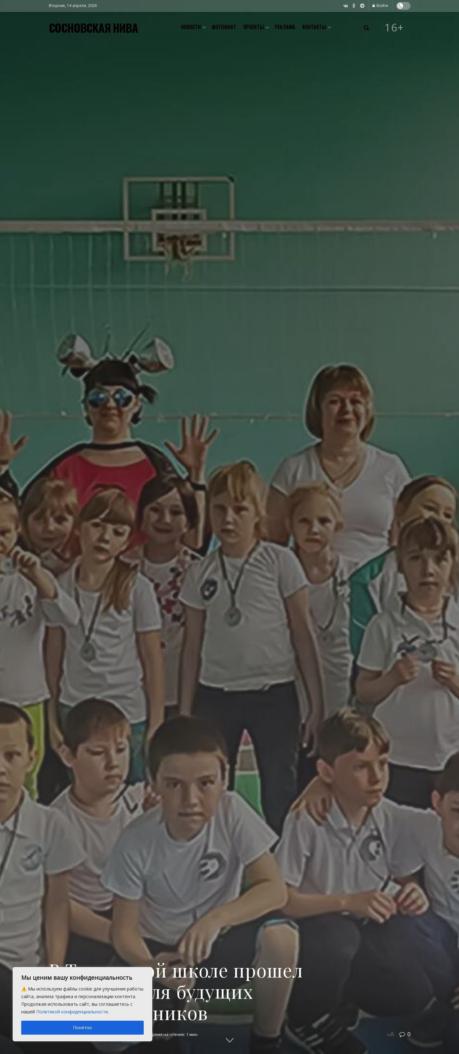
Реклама (285, 27)
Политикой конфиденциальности (72, 1012)
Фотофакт (224, 27)
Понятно (82, 1027)
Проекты (253, 27)
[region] (82, 1004)
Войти (380, 5)
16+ (394, 27)
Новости (191, 27)
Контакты (314, 27)
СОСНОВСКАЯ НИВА (93, 27)
